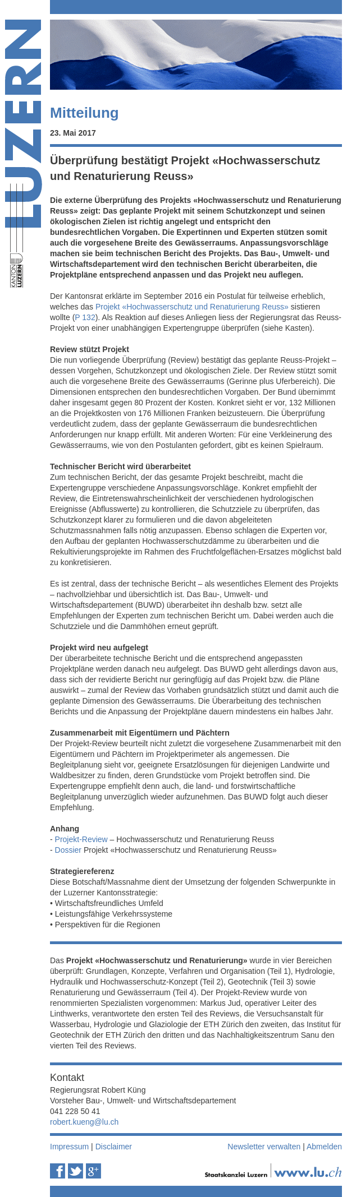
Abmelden (324, 1146)
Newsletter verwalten (263, 1146)
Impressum (69, 1146)
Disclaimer (113, 1146)
